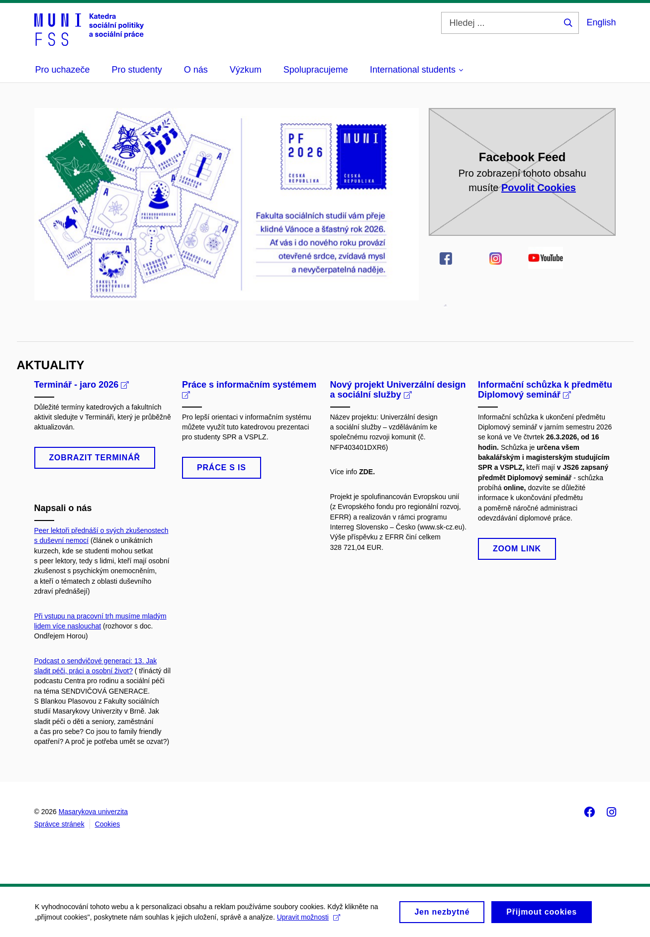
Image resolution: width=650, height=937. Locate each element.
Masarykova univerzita (93, 812)
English (601, 22)
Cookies (107, 824)
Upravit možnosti (308, 921)
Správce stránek (59, 824)
